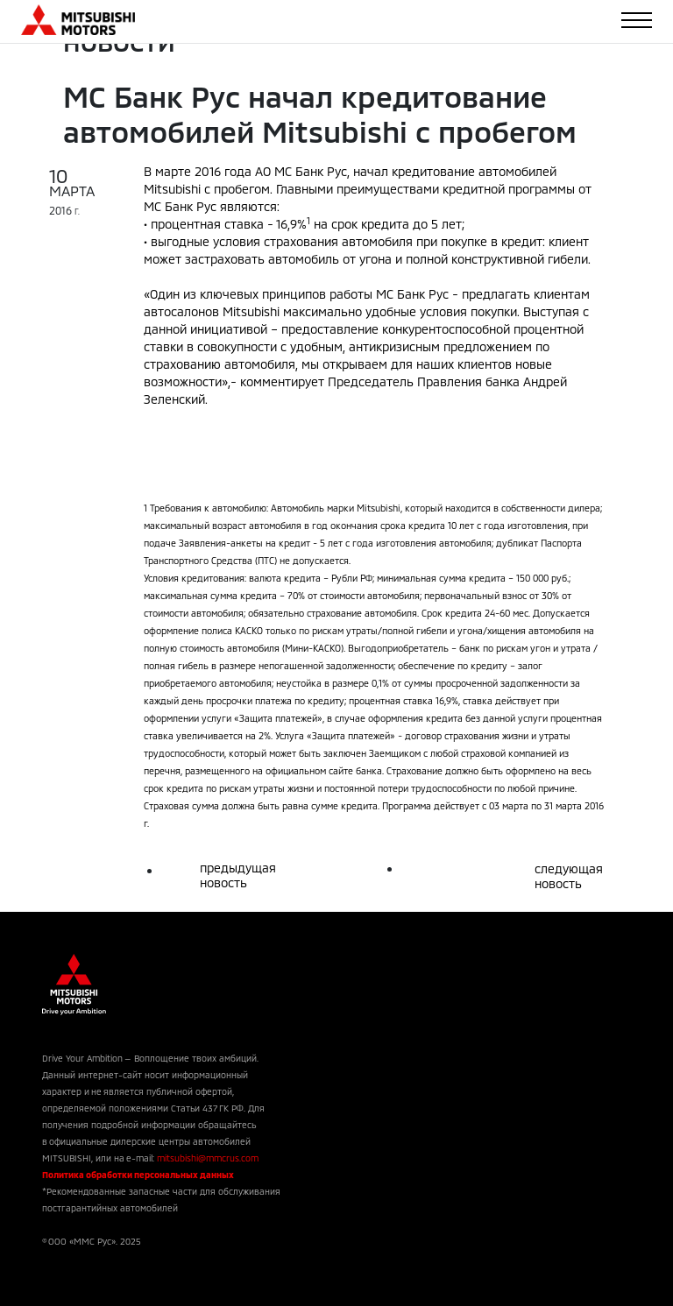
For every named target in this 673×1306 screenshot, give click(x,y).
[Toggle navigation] (636, 20)
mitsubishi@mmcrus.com (208, 1158)
